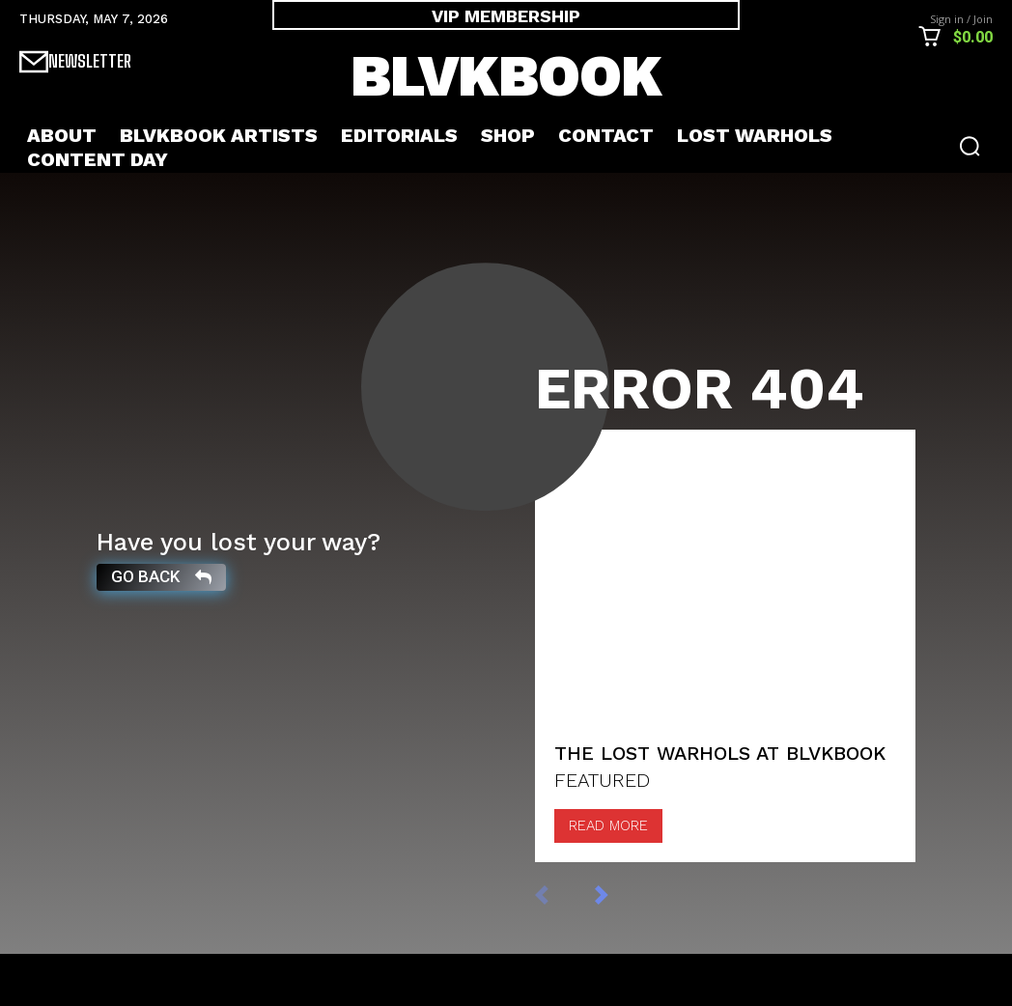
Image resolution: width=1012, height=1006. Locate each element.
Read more (608, 877)
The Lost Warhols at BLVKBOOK (720, 805)
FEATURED (602, 832)
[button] (969, 146)
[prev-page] (561, 946)
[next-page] (621, 946)
